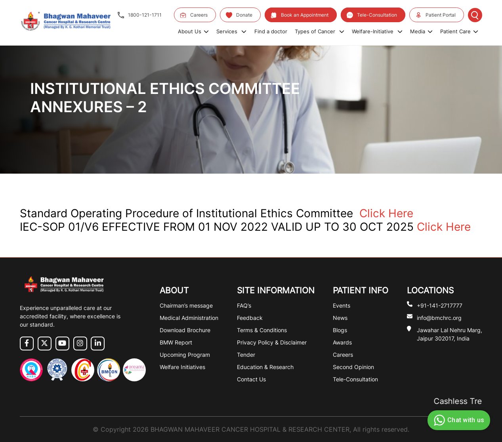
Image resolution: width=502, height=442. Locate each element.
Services (231, 31)
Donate (239, 15)
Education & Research (265, 367)
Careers (194, 15)
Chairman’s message (186, 305)
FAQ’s (244, 305)
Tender (246, 354)
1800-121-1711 (140, 15)
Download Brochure (185, 330)
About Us (193, 31)
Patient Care (459, 31)
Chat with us (457, 420)
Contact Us (251, 379)
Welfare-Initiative (377, 31)
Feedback (250, 317)
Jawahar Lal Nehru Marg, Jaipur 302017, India (449, 334)
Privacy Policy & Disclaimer (272, 342)
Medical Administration (189, 317)
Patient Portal (435, 15)
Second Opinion (353, 367)
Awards (342, 342)
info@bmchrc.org (439, 317)
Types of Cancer (319, 31)
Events (341, 305)
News (340, 317)
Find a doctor (270, 31)
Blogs (340, 330)
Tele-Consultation (372, 15)
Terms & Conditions (262, 330)
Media (421, 31)
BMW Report (176, 342)
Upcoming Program (185, 354)
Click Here (386, 213)
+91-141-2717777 (439, 305)
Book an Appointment (299, 15)
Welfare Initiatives (182, 367)
